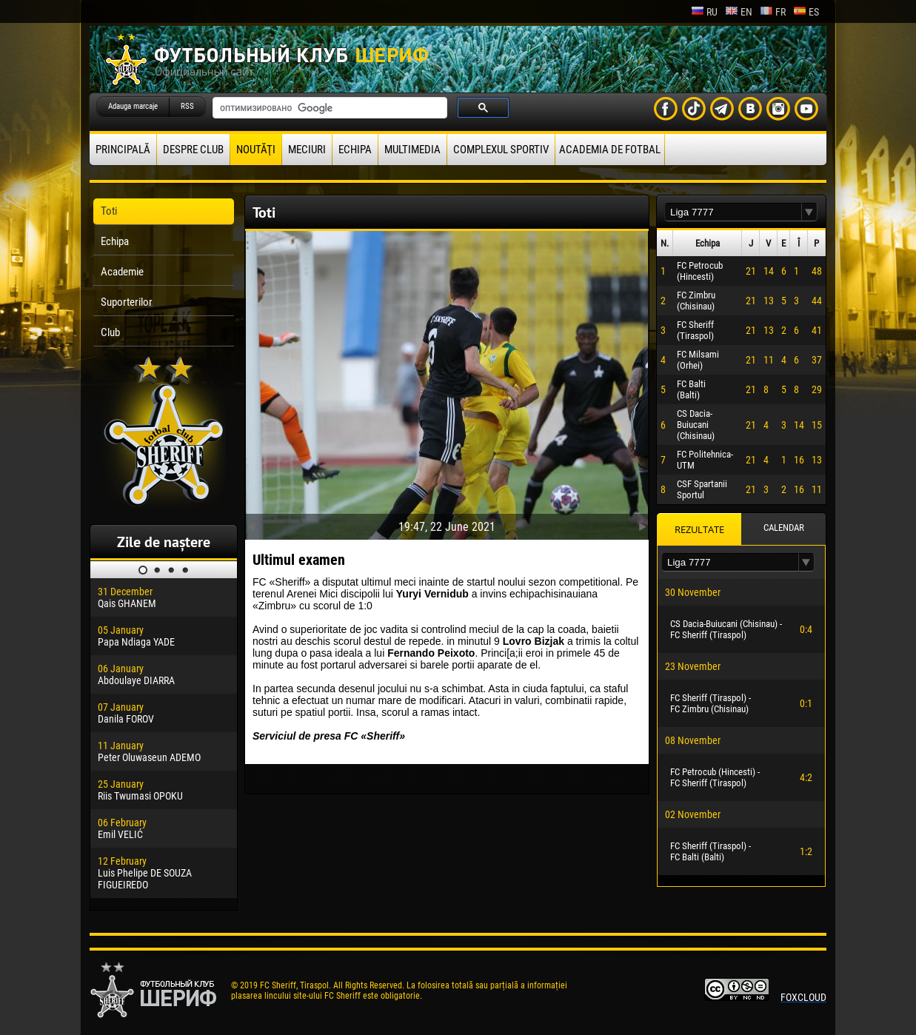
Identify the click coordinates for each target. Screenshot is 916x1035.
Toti (109, 211)
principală (123, 149)
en (738, 12)
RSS (187, 106)
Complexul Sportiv (501, 149)
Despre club (193, 149)
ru (704, 12)
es (806, 12)
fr (773, 12)
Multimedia (412, 149)
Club (110, 332)
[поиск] (328, 108)
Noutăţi (255, 149)
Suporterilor (127, 302)
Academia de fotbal (610, 149)
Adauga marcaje (133, 106)
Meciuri (307, 149)
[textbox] (733, 212)
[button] (809, 212)
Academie (122, 271)
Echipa (355, 149)
